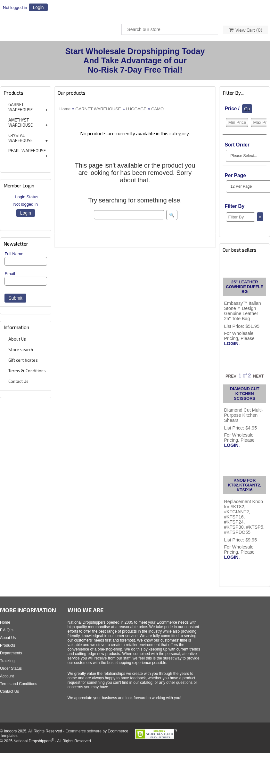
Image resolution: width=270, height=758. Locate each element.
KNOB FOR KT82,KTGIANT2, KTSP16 (244, 485)
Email (9, 274)
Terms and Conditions (18, 684)
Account (7, 676)
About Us (17, 339)
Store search (20, 349)
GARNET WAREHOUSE (20, 107)
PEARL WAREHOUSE (27, 150)
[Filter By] (240, 217)
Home (65, 109)
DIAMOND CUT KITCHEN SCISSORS (244, 393)
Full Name (13, 254)
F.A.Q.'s (6, 630)
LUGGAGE (136, 109)
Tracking (7, 661)
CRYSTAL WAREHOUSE (20, 138)
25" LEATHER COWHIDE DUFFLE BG (244, 287)
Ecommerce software (83, 731)
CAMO (157, 109)
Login (38, 7)
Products (7, 645)
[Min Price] (237, 122)
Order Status (11, 668)
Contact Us (18, 381)
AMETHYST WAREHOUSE (20, 122)
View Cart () (245, 30)
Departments (11, 653)
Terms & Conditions (27, 370)
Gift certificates (23, 360)
